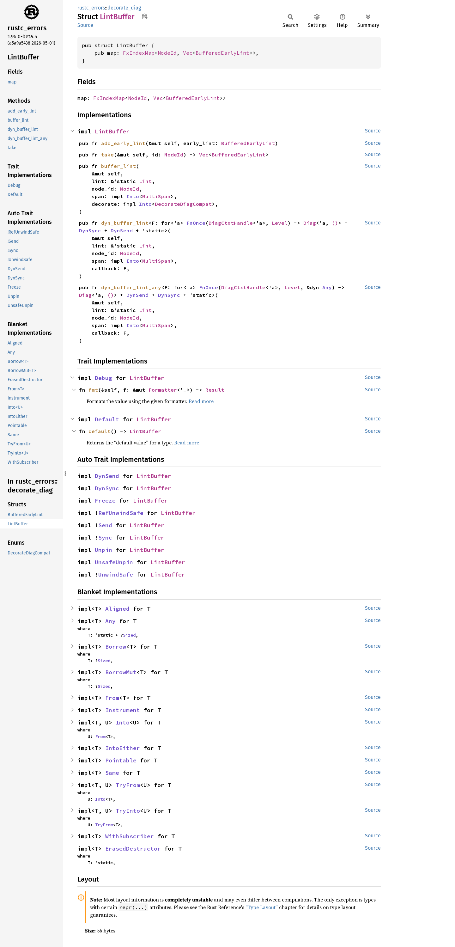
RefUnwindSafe (120, 512)
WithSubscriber (129, 836)
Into (132, 196)
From (112, 697)
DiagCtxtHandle (231, 223)
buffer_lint (118, 166)
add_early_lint (123, 143)
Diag (309, 223)
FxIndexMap (139, 53)
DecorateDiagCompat (183, 204)
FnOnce (195, 223)
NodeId (167, 53)
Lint (145, 181)
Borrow (115, 646)
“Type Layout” (262, 907)
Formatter (163, 390)
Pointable (120, 760)
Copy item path (144, 16)
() (335, 223)
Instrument (122, 710)
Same (112, 772)
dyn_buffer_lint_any (131, 287)
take (107, 154)
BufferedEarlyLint (222, 53)
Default (107, 419)
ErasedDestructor (133, 848)
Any (327, 287)
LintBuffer (112, 131)
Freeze (105, 500)
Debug (103, 378)
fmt (93, 390)
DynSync (90, 230)
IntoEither (122, 748)
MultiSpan (156, 196)
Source (85, 25)
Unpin (103, 549)
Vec (187, 53)
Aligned (117, 608)
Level (280, 223)
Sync (105, 537)
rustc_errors (91, 8)
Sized (129, 635)
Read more (201, 401)
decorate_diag (124, 8)
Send (105, 525)
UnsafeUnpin (114, 562)
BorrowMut (120, 672)
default (99, 431)
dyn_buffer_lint (125, 223)
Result (214, 390)
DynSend (122, 230)
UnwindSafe (115, 574)
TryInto (128, 810)
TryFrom (128, 785)
